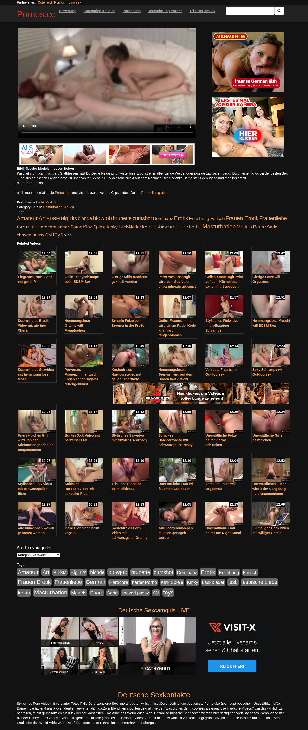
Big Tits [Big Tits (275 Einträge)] (69, 218)
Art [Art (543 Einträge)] (41, 218)
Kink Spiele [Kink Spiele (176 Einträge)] (94, 226)
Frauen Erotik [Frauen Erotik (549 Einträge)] (241, 218)
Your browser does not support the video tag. (107, 83)
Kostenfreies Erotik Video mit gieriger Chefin (33, 325)
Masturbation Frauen (58, 207)
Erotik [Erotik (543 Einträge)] (181, 218)
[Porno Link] (107, 154)
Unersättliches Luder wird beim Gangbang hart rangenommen (269, 488)
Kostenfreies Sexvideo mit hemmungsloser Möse (36, 374)
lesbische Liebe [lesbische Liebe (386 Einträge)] (170, 227)
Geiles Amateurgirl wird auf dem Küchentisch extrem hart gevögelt (224, 281)
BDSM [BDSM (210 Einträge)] (53, 218)
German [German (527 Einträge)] (27, 227)
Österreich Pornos (51, 2)
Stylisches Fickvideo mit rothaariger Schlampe (222, 325)
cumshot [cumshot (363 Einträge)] (142, 218)
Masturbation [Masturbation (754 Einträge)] (219, 226)
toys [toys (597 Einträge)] (58, 234)
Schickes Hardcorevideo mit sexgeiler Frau (79, 488)
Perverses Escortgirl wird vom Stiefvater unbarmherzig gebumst (177, 281)
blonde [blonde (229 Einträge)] (85, 218)
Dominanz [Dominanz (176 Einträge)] (163, 218)
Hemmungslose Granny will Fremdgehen (77, 325)
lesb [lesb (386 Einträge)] (147, 227)
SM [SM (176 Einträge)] (48, 234)
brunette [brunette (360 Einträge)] (122, 218)
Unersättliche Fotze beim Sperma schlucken (221, 440)
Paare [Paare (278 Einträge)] (259, 226)
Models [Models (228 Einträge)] (244, 226)
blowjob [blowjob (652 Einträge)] (102, 218)
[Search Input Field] (250, 11)
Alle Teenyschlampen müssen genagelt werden (176, 533)
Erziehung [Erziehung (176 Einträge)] (199, 218)
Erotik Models (46, 202)
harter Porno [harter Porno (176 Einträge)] (69, 226)
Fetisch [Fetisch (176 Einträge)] (217, 218)
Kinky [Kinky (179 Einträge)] (112, 226)
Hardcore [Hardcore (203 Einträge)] (47, 226)
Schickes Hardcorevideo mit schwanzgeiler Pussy (175, 440)
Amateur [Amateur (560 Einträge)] (27, 218)
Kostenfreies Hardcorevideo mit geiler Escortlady (126, 374)
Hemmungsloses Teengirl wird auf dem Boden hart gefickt (176, 374)
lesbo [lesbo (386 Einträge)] (195, 227)
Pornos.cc (36, 14)
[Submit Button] (279, 11)
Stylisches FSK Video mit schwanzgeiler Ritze (35, 488)
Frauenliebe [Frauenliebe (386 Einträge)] (273, 218)
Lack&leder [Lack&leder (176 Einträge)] (130, 226)
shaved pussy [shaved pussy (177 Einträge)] (30, 234)
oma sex (75, 2)
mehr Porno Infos (30, 183)
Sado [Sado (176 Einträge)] (272, 226)
